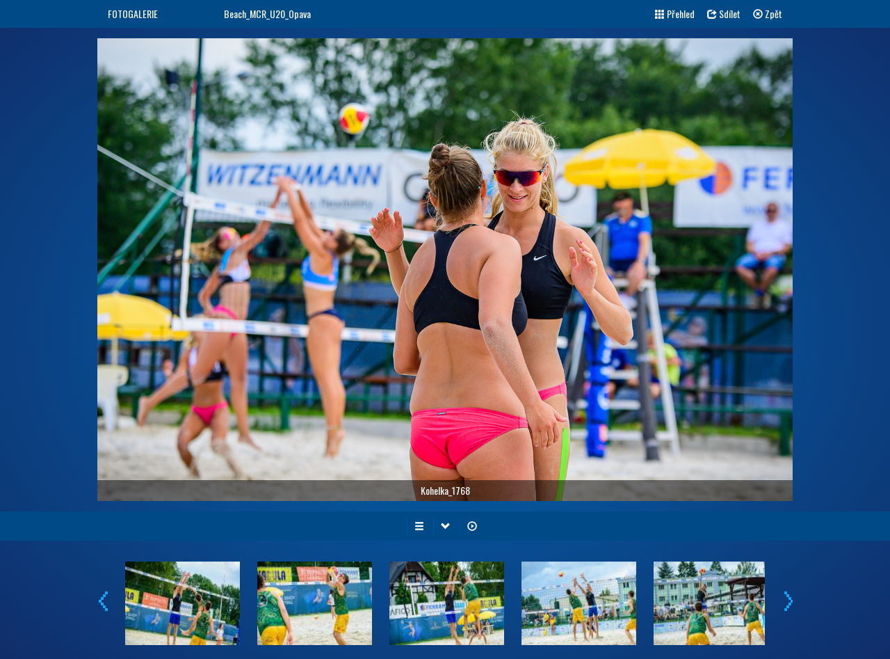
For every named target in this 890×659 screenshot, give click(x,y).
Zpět (767, 13)
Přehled (675, 13)
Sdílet (724, 13)
